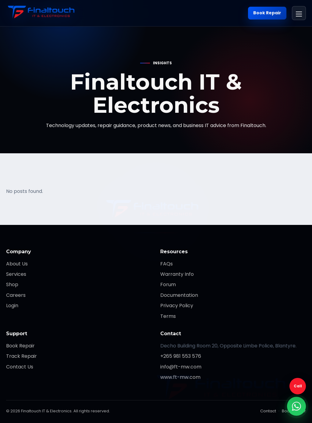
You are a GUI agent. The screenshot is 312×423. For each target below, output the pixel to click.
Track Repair (21, 356)
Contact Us (19, 366)
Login (12, 305)
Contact (268, 411)
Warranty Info (177, 274)
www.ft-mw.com (180, 377)
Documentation (179, 295)
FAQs (166, 263)
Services (16, 274)
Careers (16, 295)
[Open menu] (299, 13)
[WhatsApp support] (296, 406)
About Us (17, 263)
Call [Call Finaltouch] (298, 386)
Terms (168, 316)
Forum (168, 284)
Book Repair (267, 13)
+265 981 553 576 (180, 356)
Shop (12, 284)
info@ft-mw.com (180, 366)
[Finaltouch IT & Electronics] (44, 13)
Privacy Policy (176, 305)
